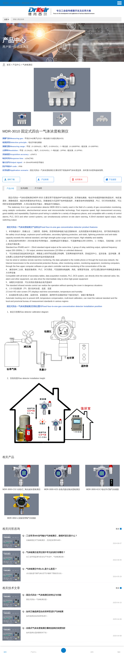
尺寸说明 (38, 188)
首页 (9, 65)
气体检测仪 (27, 65)
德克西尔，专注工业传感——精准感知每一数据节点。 (20, 3)
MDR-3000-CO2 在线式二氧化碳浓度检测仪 (21, 489)
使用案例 (78, 179)
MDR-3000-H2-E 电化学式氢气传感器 (102, 489)
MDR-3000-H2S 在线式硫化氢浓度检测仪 (62, 489)
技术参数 (24, 188)
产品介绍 (10, 188)
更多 (117, 529)
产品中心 (17, 65)
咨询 (91, 652)
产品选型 (112, 179)
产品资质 (45, 179)
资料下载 (11, 179)
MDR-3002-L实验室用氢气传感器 (21, 518)
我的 (118, 652)
